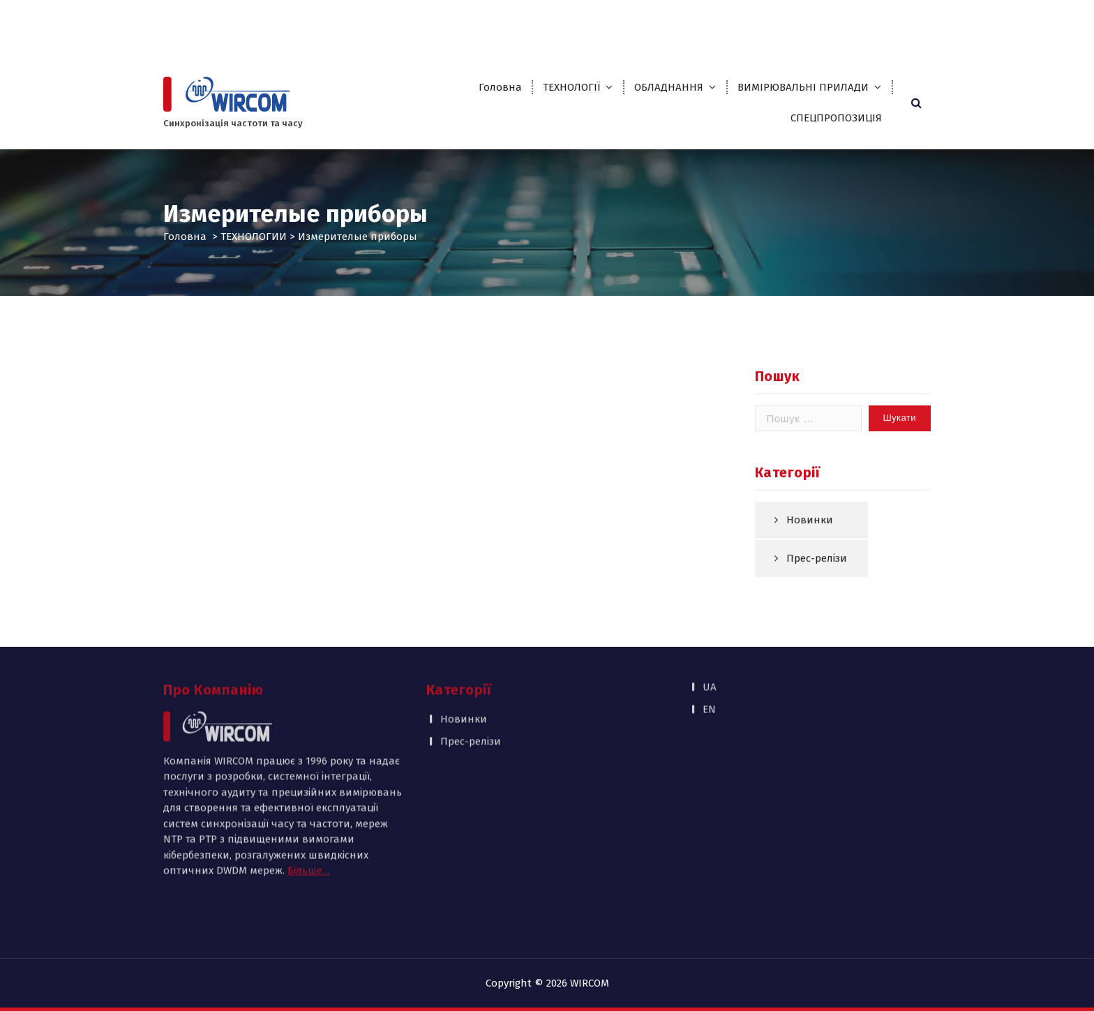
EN (974, 23)
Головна (500, 87)
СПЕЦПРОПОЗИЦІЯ (836, 118)
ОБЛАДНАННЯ (668, 87)
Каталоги (673, 23)
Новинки (809, 533)
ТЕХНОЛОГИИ (253, 236)
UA (946, 23)
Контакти (798, 23)
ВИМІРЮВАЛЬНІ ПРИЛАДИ (803, 87)
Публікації (736, 23)
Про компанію (539, 23)
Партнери (613, 23)
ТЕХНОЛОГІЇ (571, 87)
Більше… (308, 803)
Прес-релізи (816, 573)
